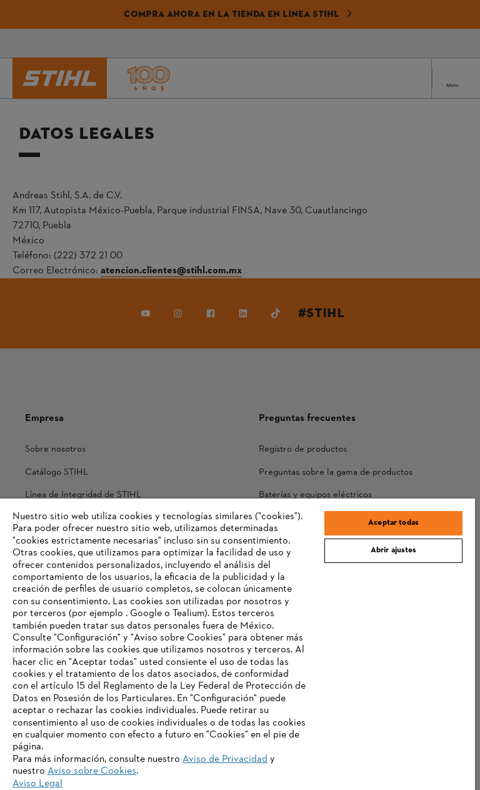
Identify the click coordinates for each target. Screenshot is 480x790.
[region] (237, 644)
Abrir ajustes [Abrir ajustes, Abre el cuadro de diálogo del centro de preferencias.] (394, 550)
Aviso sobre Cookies (92, 771)
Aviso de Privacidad (225, 759)
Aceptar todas (393, 523)
